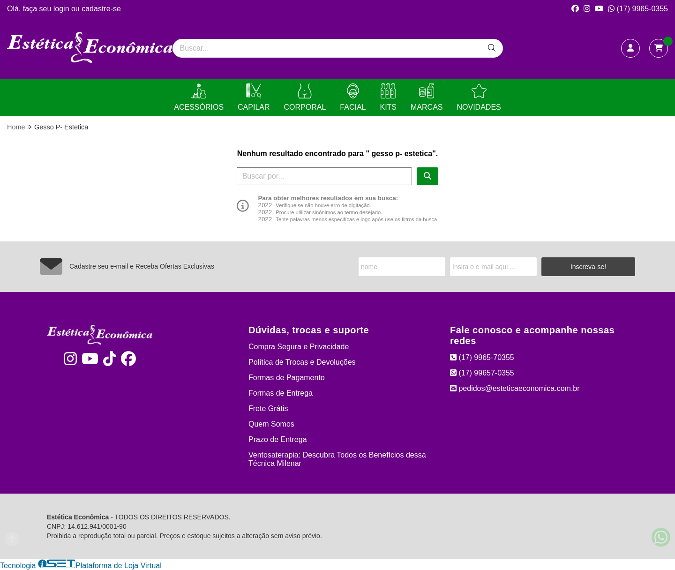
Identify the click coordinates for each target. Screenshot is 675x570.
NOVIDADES (479, 97)
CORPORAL (305, 97)
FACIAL (353, 97)
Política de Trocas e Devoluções (302, 362)
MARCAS (426, 97)
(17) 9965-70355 (482, 357)
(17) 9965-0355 (638, 9)
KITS (388, 97)
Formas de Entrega (280, 393)
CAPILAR (254, 97)
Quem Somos (271, 424)
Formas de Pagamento (286, 378)
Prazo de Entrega (277, 439)
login (62, 9)
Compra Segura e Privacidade (298, 347)
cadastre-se (101, 9)
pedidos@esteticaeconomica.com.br (515, 388)
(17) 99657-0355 (482, 373)
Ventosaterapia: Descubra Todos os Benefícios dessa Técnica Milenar (337, 459)
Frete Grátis (268, 408)
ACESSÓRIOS (199, 97)
